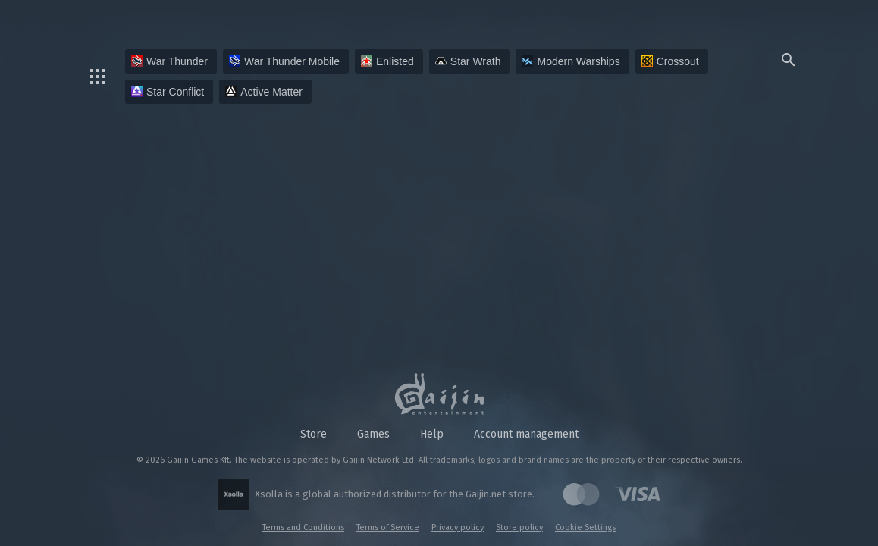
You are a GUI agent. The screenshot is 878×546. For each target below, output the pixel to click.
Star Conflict (167, 92)
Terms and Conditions (303, 527)
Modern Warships (570, 61)
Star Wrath (468, 61)
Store (313, 434)
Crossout (670, 61)
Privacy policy (457, 527)
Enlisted (387, 61)
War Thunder (169, 61)
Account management (526, 434)
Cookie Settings (585, 527)
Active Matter (264, 92)
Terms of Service (387, 527)
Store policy (519, 527)
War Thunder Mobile (284, 61)
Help (432, 434)
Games (373, 434)
